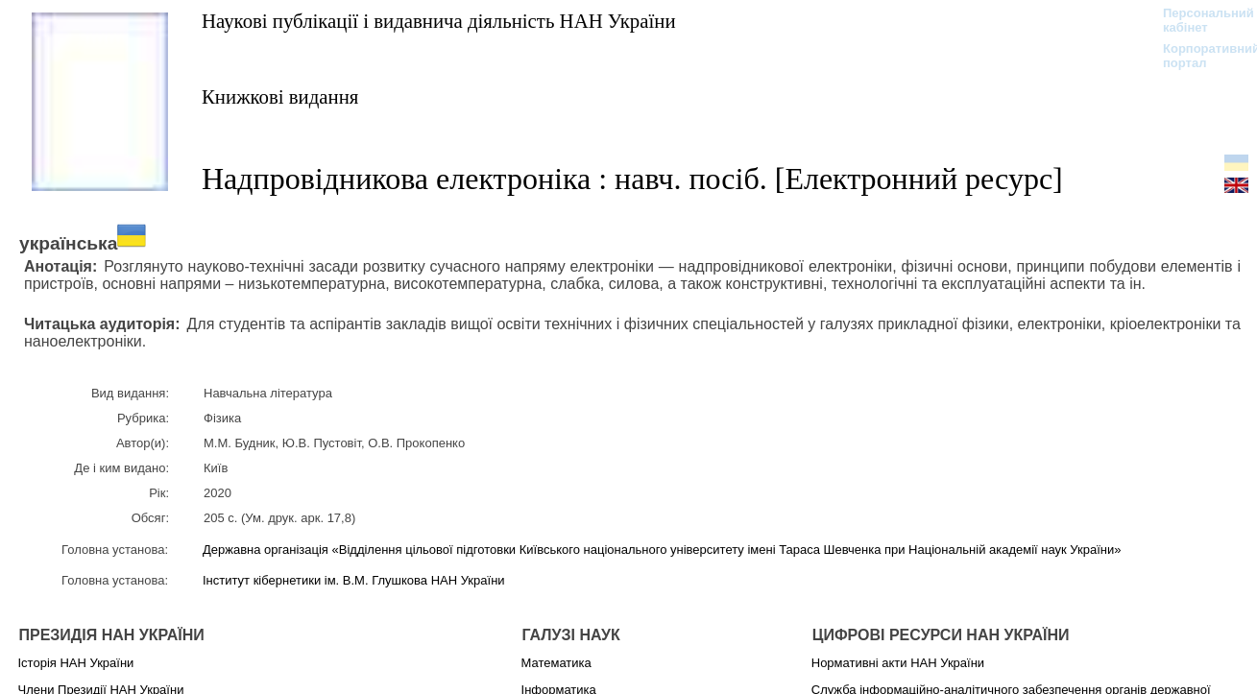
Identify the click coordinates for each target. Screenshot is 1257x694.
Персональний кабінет (1199, 20)
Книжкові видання (280, 96)
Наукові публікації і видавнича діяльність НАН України (439, 21)
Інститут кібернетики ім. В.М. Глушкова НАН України (354, 580)
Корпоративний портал (1199, 55)
